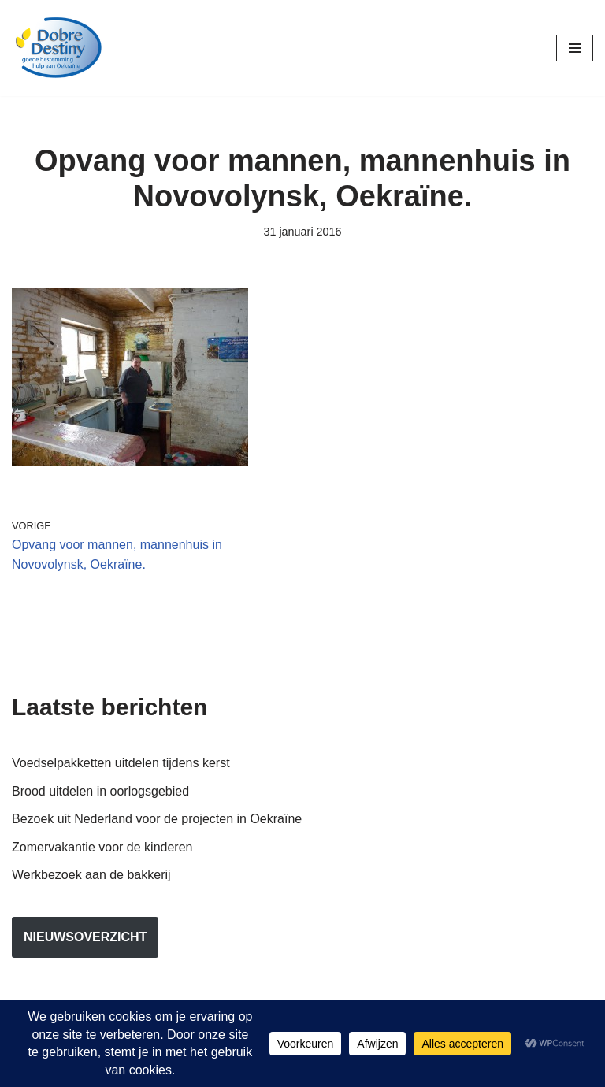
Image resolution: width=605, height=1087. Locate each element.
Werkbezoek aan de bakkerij (91, 874)
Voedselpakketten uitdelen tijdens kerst (121, 763)
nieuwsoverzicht (85, 937)
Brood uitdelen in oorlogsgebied (100, 791)
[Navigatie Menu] (574, 48)
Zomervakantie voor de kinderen (102, 847)
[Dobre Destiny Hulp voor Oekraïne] (59, 48)
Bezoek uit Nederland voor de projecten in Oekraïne (157, 818)
